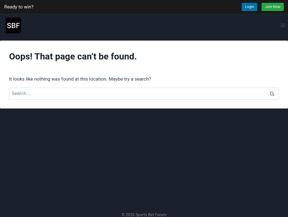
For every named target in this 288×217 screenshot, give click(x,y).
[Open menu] (283, 25)
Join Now (272, 7)
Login (249, 7)
